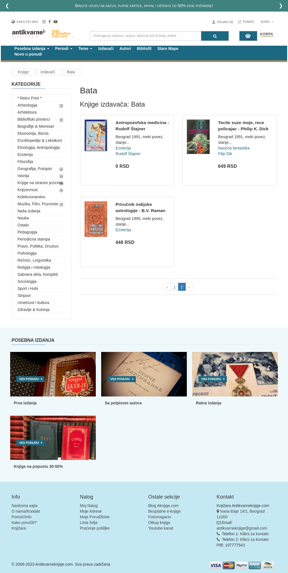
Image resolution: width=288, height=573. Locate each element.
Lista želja (89, 522)
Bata (71, 72)
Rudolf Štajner (128, 153)
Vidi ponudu (29, 379)
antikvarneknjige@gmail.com (242, 528)
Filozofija (25, 161)
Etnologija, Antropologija (38, 147)
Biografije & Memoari (35, 126)
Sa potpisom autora (123, 403)
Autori (125, 48)
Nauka (23, 218)
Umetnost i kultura (33, 302)
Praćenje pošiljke (95, 528)
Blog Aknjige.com (163, 505)
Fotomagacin (159, 517)
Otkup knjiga (159, 522)
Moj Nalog (89, 505)
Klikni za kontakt (254, 534)
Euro (267, 21)
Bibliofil (144, 48)
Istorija (23, 175)
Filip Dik (225, 153)
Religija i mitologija (33, 267)
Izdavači (105, 48)
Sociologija (27, 281)
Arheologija (27, 105)
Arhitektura (27, 112)
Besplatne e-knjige (164, 511)
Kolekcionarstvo (31, 197)
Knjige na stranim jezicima (40, 182)
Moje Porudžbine (95, 517)
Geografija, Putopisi (34, 168)
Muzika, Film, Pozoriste (37, 204)
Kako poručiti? (24, 522)
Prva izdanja (25, 403)
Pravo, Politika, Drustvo (38, 246)
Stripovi (24, 295)
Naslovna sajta (24, 505)
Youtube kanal (160, 528)
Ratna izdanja (208, 403)
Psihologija (27, 253)
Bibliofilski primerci (33, 119)
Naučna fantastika (234, 148)
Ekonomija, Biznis (33, 133)
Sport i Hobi (27, 288)
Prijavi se (225, 22)
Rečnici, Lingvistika (34, 260)
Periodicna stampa (33, 239)
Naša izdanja (28, 211)
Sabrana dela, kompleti (37, 274)
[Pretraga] (215, 36)
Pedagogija (27, 232)
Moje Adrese (91, 511)
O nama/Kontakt (26, 511)
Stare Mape (167, 48)
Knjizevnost (27, 190)
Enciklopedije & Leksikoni (39, 140)
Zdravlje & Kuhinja (33, 309)
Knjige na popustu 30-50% (38, 466)
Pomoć (249, 21)
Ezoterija (25, 154)
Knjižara (19, 528)
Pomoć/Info (22, 517)
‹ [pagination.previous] (167, 287)
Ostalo (23, 225)
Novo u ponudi (28, 54)
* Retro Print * (29, 98)
